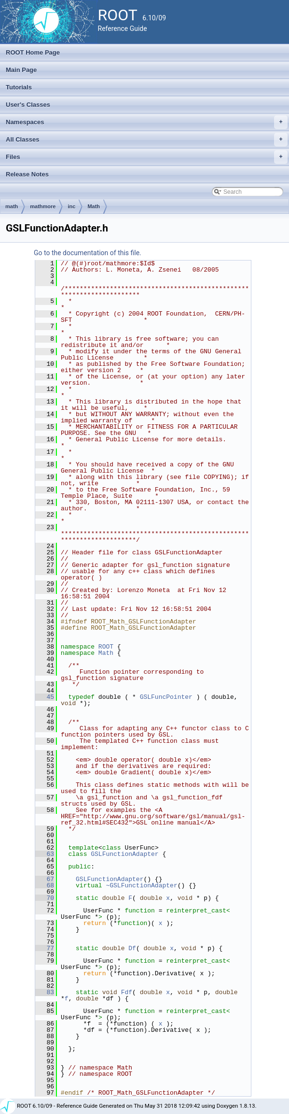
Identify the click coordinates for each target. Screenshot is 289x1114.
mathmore (42, 206)
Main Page (21, 69)
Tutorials (19, 87)
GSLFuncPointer (166, 697)
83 (44, 992)
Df (132, 948)
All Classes (147, 139)
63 (44, 854)
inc (71, 206)
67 (44, 879)
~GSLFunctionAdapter (141, 885)
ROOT (105, 646)
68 (44, 885)
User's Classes (28, 104)
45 (44, 697)
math (11, 206)
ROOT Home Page (33, 52)
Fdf (126, 992)
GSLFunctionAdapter (124, 854)
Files (147, 157)
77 (44, 948)
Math (93, 206)
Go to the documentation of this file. (87, 253)
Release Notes (27, 174)
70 (44, 898)
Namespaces (147, 122)
